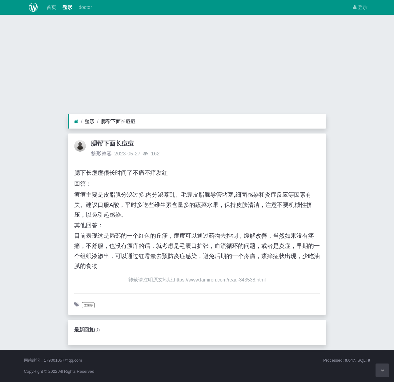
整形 (66, 7)
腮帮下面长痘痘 (118, 121)
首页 (50, 7)
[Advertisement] (197, 66)
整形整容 (101, 154)
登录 (360, 7)
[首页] (76, 121)
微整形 (88, 305)
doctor (84, 7)
